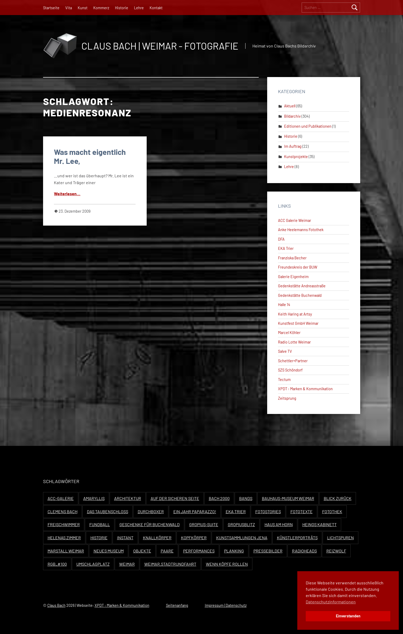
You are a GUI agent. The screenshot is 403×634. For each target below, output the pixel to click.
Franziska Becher (292, 258)
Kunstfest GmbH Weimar (298, 323)
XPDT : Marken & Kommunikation (305, 389)
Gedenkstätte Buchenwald (300, 295)
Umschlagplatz (93, 563)
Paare (167, 550)
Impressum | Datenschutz (226, 605)
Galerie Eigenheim (293, 276)
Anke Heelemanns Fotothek (300, 229)
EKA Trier (286, 248)
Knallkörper (157, 537)
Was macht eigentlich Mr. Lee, (90, 156)
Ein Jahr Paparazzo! (194, 511)
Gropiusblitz (241, 524)
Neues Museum (109, 550)
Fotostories (268, 511)
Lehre (139, 8)
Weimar (127, 563)
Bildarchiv (292, 116)
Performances (199, 550)
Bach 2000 (219, 498)
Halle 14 (284, 304)
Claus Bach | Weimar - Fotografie (159, 45)
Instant (125, 537)
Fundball (99, 524)
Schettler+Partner (293, 361)
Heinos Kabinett (319, 524)
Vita (68, 8)
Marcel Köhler (289, 332)
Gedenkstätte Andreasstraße (302, 286)
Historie (121, 8)
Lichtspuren (340, 537)
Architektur (127, 498)
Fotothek (332, 511)
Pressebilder (267, 550)
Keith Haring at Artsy (295, 314)
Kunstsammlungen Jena (241, 537)
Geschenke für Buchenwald (149, 524)
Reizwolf (336, 550)
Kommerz (101, 8)
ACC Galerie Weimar (294, 220)
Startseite (51, 8)
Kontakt (156, 8)
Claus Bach (56, 605)
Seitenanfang (177, 605)
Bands (245, 498)
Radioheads (304, 550)
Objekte (142, 550)
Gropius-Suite (203, 524)
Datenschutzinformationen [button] (331, 601)
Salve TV (285, 351)
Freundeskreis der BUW (297, 267)
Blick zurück (337, 498)
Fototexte (301, 511)
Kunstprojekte (296, 156)
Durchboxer (151, 511)
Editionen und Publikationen (307, 126)
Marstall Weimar (66, 550)
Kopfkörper (194, 537)
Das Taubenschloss (107, 511)
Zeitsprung (287, 398)
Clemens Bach (62, 511)
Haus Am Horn (279, 524)
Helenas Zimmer (64, 537)
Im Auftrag (293, 146)
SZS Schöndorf (290, 370)
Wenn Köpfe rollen (227, 563)
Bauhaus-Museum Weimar (288, 498)
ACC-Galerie (61, 498)
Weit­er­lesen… (67, 193)
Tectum (284, 379)
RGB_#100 (57, 563)
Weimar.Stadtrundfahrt (170, 563)
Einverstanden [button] (348, 616)
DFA (281, 239)
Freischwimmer (64, 524)
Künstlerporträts (297, 537)
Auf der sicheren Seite (175, 498)
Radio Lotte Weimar (294, 342)
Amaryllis (94, 498)
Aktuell (289, 106)
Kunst (82, 8)
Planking (234, 550)
